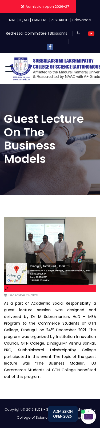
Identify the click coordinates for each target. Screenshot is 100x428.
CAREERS (39, 20)
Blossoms (58, 33)
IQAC (24, 20)
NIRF (12, 20)
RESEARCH (60, 20)
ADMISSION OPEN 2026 (63, 413)
